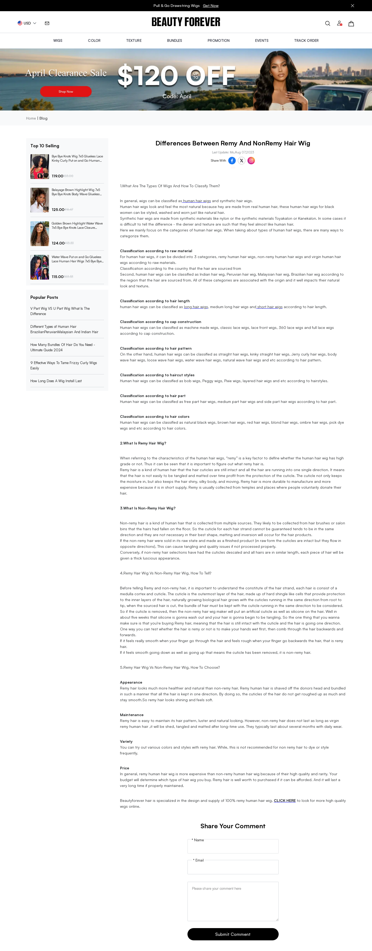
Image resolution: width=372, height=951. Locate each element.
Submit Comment (233, 934)
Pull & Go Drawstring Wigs (186, 6)
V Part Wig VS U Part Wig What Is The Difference (60, 311)
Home (31, 118)
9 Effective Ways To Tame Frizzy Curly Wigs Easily (63, 365)
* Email (198, 860)
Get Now (211, 5)
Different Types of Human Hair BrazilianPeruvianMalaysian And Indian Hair (64, 329)
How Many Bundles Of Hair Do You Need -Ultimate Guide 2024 (62, 347)
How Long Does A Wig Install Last (56, 381)
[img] (186, 22)
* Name (198, 840)
